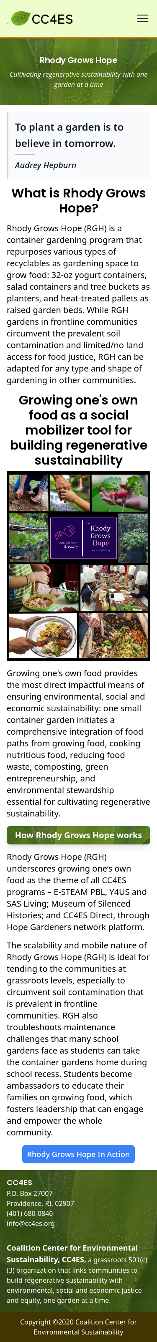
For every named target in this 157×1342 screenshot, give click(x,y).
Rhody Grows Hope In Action (78, 1154)
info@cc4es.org (31, 1223)
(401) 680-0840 (30, 1213)
